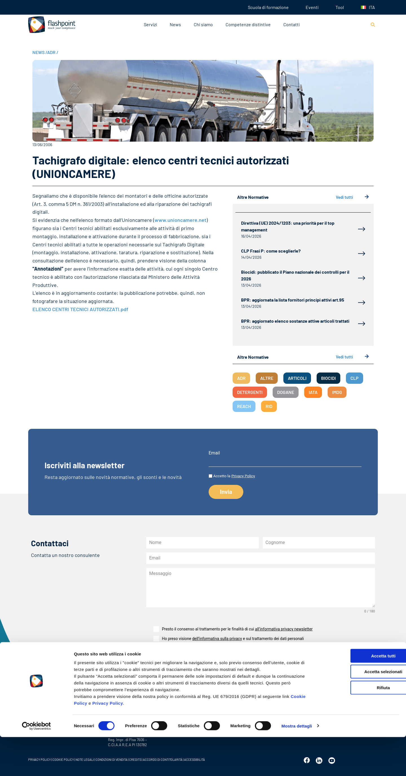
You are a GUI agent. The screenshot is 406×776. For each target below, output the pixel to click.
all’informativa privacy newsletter (283, 629)
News (175, 24)
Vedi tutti (352, 197)
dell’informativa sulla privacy (217, 638)
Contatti (291, 24)
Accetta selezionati (359, 710)
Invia (160, 659)
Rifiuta (359, 726)
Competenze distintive (248, 24)
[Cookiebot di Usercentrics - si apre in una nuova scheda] (36, 765)
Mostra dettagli (296, 764)
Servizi (150, 24)
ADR (52, 52)
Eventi (312, 7)
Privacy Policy (107, 742)
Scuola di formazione (268, 7)
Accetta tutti (359, 694)
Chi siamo (203, 24)
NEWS (39, 52)
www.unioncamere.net (180, 220)
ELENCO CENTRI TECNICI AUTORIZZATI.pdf (80, 309)
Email (214, 453)
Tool (340, 7)
